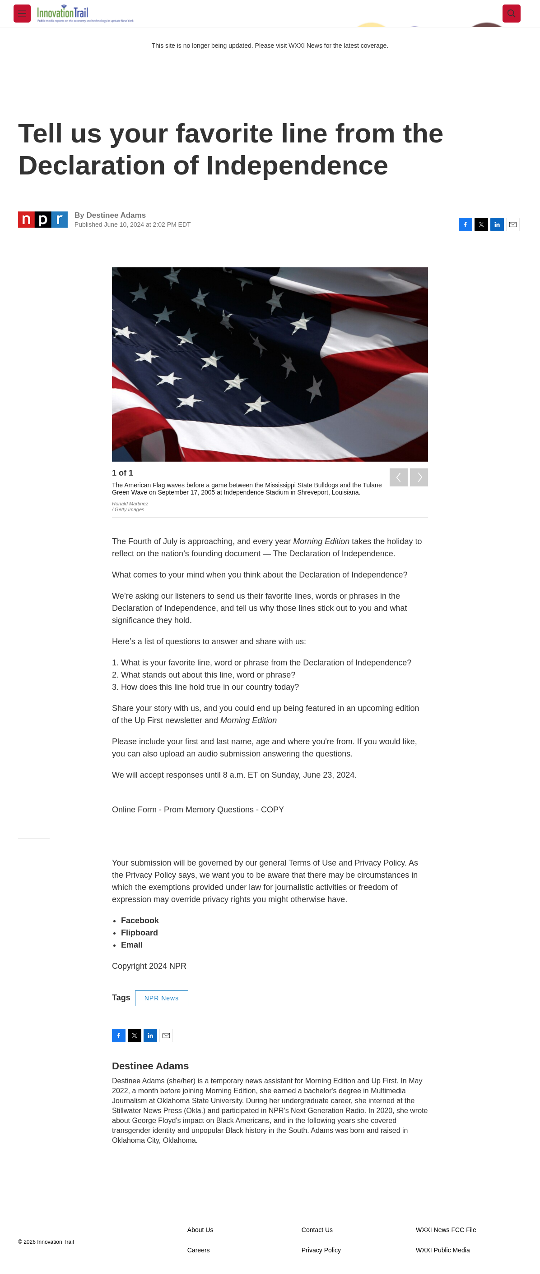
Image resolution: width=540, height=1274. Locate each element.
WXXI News (305, 45)
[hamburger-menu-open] (22, 14)
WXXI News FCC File (446, 1230)
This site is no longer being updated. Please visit (220, 45)
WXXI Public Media (443, 1250)
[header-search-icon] (512, 14)
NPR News (161, 998)
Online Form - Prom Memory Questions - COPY (198, 809)
